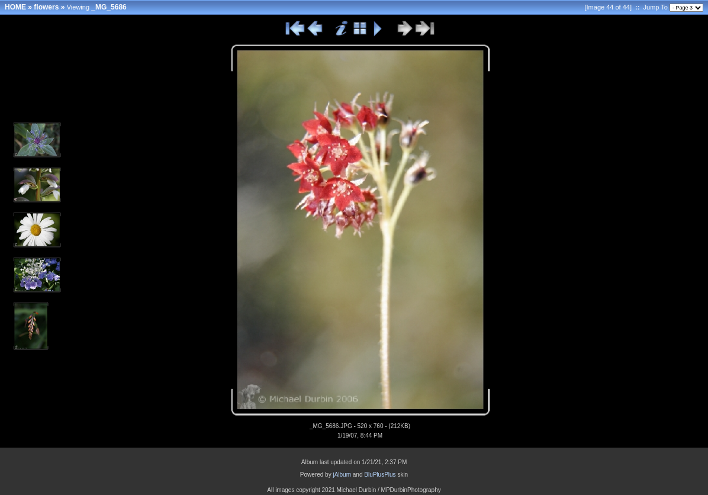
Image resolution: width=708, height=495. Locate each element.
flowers (46, 7)
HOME (15, 7)
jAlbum (342, 474)
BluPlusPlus (379, 474)
